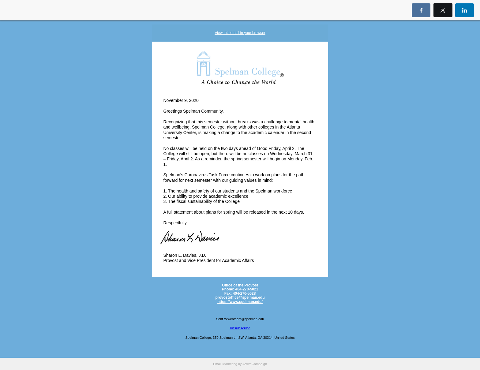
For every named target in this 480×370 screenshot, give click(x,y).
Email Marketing (225, 364)
